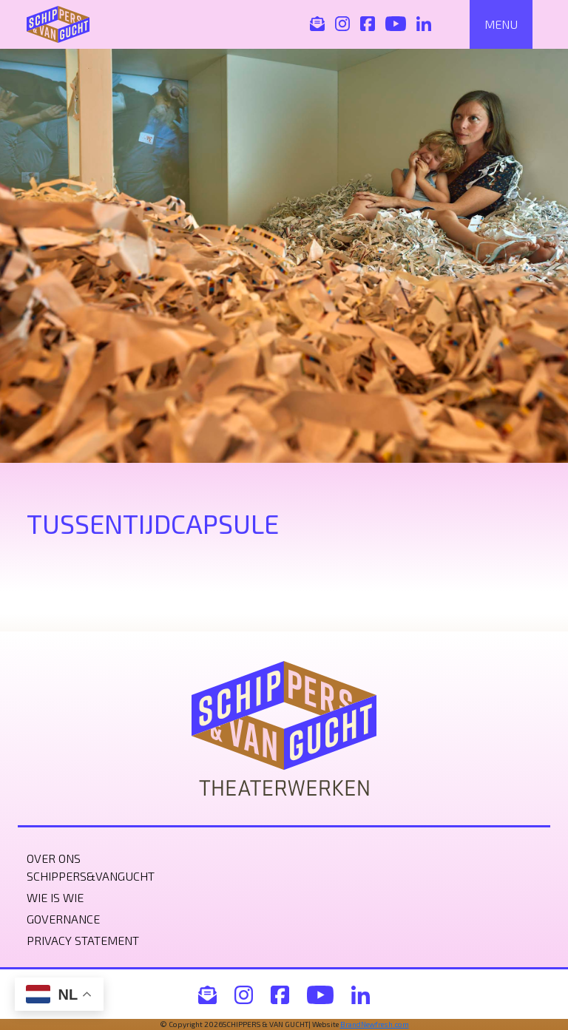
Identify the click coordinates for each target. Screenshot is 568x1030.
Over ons (54, 858)
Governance (63, 919)
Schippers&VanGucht (91, 876)
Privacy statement (83, 940)
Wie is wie (55, 897)
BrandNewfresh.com (374, 1024)
